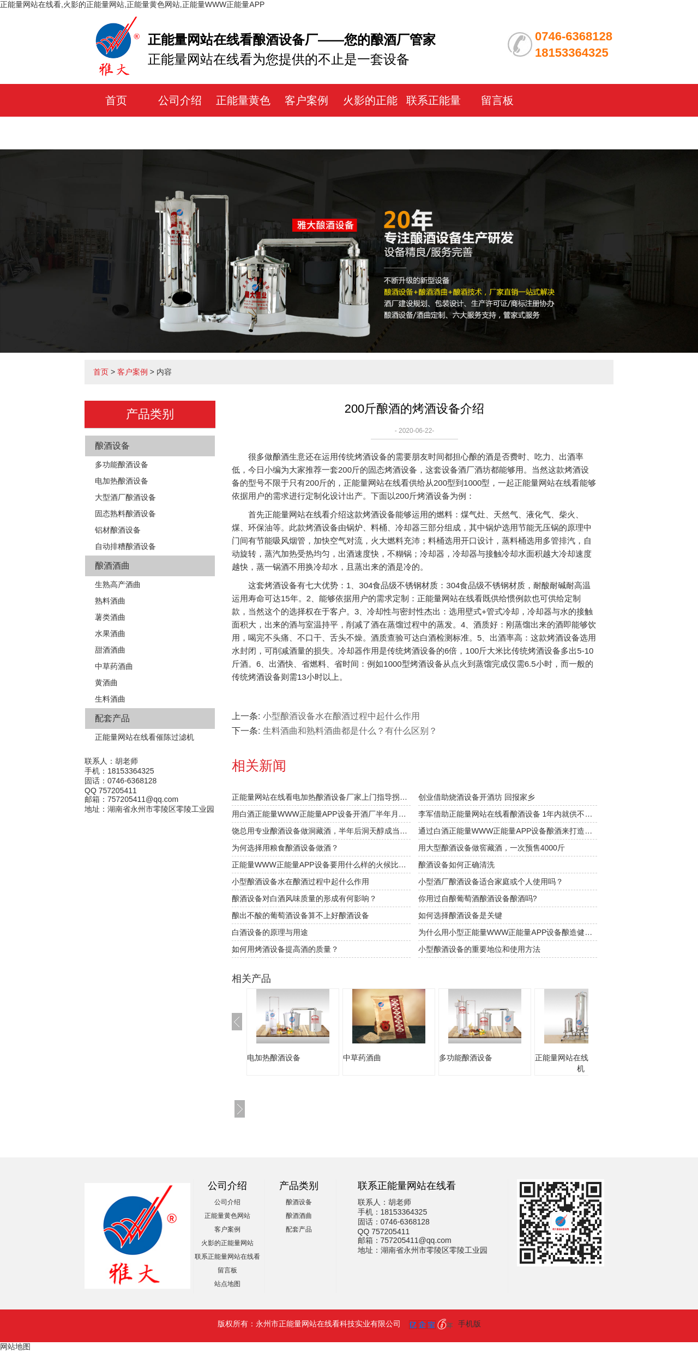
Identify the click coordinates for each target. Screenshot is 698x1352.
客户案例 (306, 100)
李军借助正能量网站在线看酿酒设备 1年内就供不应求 (507, 814)
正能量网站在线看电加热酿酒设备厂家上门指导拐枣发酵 (321, 797)
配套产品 (112, 718)
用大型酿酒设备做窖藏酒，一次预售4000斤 (491, 847)
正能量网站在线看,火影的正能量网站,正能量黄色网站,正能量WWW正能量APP (132, 4)
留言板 (497, 100)
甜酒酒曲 (110, 649)
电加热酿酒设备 (121, 480)
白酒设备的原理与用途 (270, 932)
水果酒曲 (110, 633)
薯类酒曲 (110, 617)
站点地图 (227, 1284)
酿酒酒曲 (112, 565)
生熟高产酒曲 (118, 584)
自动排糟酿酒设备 (125, 546)
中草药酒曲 (114, 666)
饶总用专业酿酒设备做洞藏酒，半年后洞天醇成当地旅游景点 (321, 830)
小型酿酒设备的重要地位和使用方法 (479, 949)
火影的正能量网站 (227, 1243)
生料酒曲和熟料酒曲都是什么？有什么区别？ (350, 730)
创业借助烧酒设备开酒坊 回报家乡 (476, 797)
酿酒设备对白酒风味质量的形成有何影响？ (304, 898)
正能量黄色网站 (227, 1216)
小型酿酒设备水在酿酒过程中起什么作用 (341, 716)
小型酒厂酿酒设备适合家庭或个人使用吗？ (490, 881)
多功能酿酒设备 (121, 464)
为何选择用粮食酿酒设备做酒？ (285, 847)
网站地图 (15, 1346)
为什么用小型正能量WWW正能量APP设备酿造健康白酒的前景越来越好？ (507, 932)
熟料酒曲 (110, 600)
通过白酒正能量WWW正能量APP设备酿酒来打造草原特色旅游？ (507, 830)
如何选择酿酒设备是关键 (460, 915)
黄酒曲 (106, 682)
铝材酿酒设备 (118, 530)
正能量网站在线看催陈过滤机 (144, 737)
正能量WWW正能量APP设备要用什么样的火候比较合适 (321, 864)
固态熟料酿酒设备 (125, 513)
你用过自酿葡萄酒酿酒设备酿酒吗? (477, 898)
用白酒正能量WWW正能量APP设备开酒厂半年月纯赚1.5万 (321, 814)
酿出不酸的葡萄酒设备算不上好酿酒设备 (300, 915)
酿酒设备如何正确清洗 (456, 864)
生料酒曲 (110, 699)
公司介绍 (180, 100)
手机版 (469, 1323)
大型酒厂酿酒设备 (125, 497)
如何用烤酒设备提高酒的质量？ (285, 949)
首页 (116, 100)
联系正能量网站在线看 (227, 1256)
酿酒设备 (112, 445)
